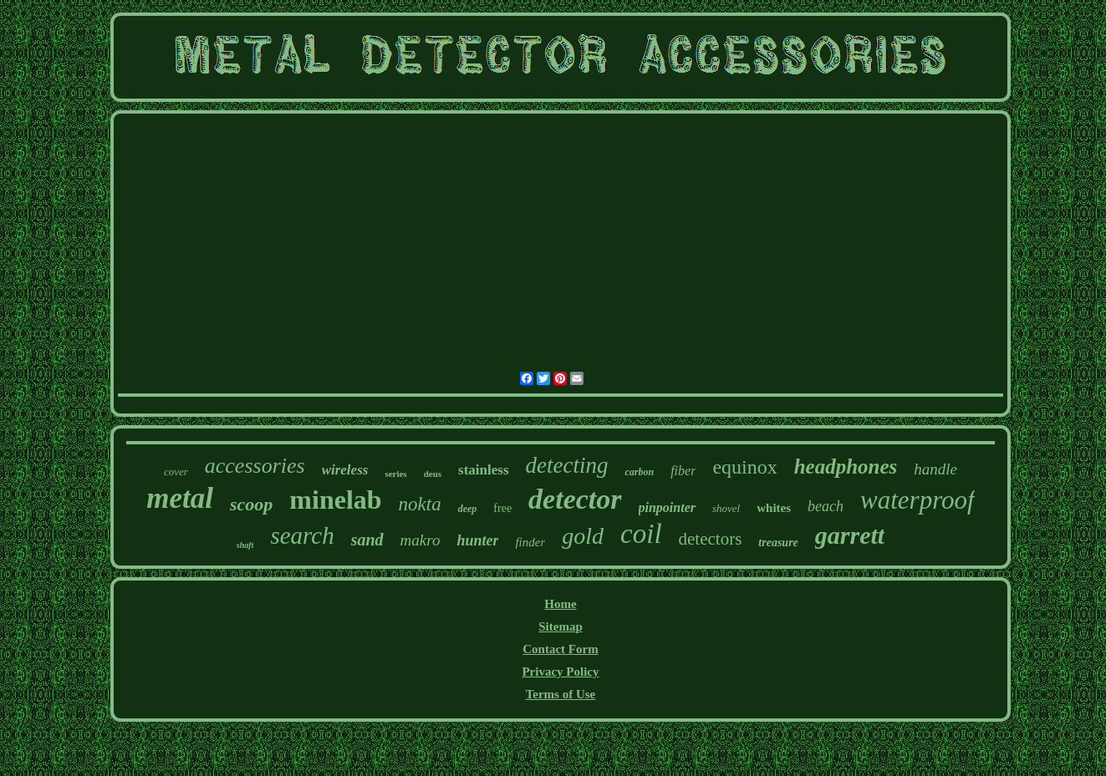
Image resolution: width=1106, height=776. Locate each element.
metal (179, 498)
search (302, 535)
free (502, 508)
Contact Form (560, 649)
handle (935, 469)
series (395, 474)
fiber (683, 471)
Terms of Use (561, 694)
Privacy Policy (560, 671)
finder (530, 542)
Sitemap (560, 626)
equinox (744, 467)
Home (560, 604)
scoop (251, 504)
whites (774, 508)
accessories (255, 466)
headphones (846, 466)
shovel (726, 508)
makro (420, 540)
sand (367, 539)
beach (826, 506)
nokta (420, 504)
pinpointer (667, 507)
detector (574, 499)
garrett (849, 535)
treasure (778, 542)
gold (583, 536)
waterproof (917, 500)
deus (432, 474)
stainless (483, 470)
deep (467, 509)
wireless (345, 470)
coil (640, 534)
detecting (567, 465)
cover (176, 471)
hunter (477, 540)
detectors (710, 539)
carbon (639, 472)
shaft (245, 545)
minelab (335, 499)
